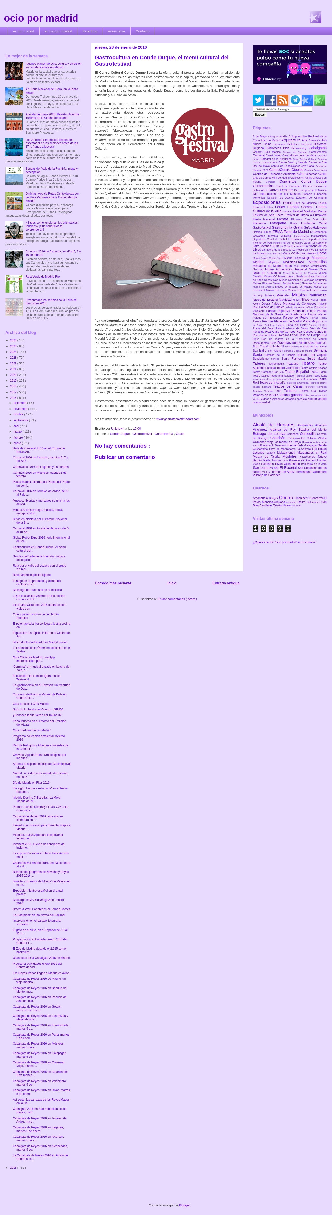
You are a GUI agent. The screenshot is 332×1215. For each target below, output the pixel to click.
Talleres (261, 363)
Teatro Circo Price (289, 368)
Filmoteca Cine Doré (306, 219)
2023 (13, 357)
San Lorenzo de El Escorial (275, 468)
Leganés (259, 452)
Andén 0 (286, 136)
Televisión (321, 386)
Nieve (297, 299)
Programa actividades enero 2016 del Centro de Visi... (37, 965)
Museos (270, 295)
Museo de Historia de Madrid (294, 286)
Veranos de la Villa (266, 395)
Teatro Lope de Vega (264, 379)
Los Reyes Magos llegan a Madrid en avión (41, 973)
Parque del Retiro (296, 317)
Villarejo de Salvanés (266, 475)
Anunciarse (116, 31)
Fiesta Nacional (265, 219)
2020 (13, 375)
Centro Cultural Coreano (313, 159)
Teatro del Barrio (318, 382)
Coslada (307, 442)
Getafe (322, 445)
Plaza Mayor (312, 321)
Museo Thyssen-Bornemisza (309, 283)
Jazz (256, 246)
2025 (13, 346)
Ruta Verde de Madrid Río (43, 276)
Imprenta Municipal (280, 235)
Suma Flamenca (294, 358)
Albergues (274, 136)
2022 (13, 363)
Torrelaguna (304, 471)
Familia (289, 203)
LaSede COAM (291, 253)
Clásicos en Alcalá (301, 177)
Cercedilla (308, 434)
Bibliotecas (275, 148)
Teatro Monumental (306, 379)
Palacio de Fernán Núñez (300, 307)
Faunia (322, 202)
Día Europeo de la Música (310, 190)
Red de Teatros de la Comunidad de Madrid (294, 338)
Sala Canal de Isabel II (269, 346)
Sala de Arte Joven (315, 346)
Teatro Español (297, 372)
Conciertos (290, 181)
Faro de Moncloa (306, 202)
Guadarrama (261, 448)
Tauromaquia (278, 363)
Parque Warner (317, 314)
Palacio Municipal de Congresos (295, 303)
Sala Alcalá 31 (317, 343)
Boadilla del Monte (312, 429)
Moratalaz (292, 502)
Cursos (308, 186)
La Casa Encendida (292, 246)
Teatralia (294, 363)
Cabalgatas (318, 148)
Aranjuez (261, 429)
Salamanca (314, 502)
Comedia (272, 181)
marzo (18, 431)
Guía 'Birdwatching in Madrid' (32, 730)
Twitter (323, 390)
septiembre (21, 420)
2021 (13, 369)
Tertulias (269, 391)
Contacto (143, 31)
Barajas (274, 498)
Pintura (257, 321)
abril (17, 426)
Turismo (291, 391)
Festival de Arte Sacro (269, 215)
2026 (13, 340)
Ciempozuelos (297, 438)
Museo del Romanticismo (304, 290)
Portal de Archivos (275, 325)
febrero (19, 437)
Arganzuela (261, 498)
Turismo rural (309, 390)
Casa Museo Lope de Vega (299, 155)
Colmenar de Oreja (288, 442)
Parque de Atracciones (268, 317)
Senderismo (262, 358)
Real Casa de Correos (280, 331)
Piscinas (268, 321)
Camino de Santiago (296, 152)
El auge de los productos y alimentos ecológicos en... (37, 582)
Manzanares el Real (312, 452)
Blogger (184, 1205)
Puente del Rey (318, 325)
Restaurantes (261, 342)
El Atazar (266, 445)
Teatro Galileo (261, 375)
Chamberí (302, 498)
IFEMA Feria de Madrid (291, 232)
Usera (287, 505)
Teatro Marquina (285, 379)
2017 (13, 392)
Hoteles (258, 231)
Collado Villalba (317, 438)
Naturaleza (318, 295)
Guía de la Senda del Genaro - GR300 (38, 709)
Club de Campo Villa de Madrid (271, 177)
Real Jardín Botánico (266, 335)
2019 (13, 380)
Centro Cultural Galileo (266, 162)
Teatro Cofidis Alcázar (314, 367)
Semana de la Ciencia (281, 354)
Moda (289, 266)
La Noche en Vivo (303, 249)
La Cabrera (304, 448)
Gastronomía (164, 434)
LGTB (276, 246)
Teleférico (310, 386)
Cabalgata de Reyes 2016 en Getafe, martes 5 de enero (37, 1008)
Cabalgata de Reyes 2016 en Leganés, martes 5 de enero (38, 1129)
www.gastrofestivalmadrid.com (178, 419)
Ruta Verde (300, 343)
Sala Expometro (294, 346)
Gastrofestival (143, 434)
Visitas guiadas (292, 395)
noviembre (21, 408)
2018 (13, 386)
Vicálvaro (296, 505)
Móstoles (291, 456)
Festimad (288, 211)
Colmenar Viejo (264, 442)
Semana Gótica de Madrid (299, 350)
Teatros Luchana (263, 386)
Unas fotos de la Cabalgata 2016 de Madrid (41, 958)
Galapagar (311, 445)
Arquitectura (291, 140)
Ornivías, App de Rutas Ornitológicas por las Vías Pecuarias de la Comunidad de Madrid (52, 197)
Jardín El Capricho (315, 242)
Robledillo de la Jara (314, 463)
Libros (322, 253)
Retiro (273, 342)
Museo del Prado (277, 290)
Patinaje (315, 317)
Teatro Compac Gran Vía (269, 371)
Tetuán (278, 505)
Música (301, 294)
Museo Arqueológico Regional (287, 269)
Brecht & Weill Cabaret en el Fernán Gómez (41, 909)
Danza (274, 190)
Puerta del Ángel (264, 328)
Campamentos (318, 151)
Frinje (295, 223)
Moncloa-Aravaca (274, 502)
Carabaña (293, 433)
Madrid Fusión (293, 257)
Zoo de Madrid (317, 399)
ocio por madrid (41, 18)
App (295, 136)
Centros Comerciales (315, 170)
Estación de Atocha (281, 197)
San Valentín (276, 350)
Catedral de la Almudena (277, 159)
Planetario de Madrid (288, 321)
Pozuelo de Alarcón (303, 460)
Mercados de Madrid (269, 266)
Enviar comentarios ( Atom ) (177, 599)
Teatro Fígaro (318, 371)
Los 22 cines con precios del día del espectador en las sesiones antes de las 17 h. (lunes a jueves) (52, 143)
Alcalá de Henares (275, 424)
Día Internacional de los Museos (278, 194)
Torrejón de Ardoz (283, 471)
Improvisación (302, 236)
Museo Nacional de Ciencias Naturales (303, 279)
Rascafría (268, 464)
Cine (301, 174)
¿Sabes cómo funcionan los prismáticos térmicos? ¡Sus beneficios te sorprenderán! (52, 226)
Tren (279, 391)
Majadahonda (287, 452)
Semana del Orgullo (312, 355)
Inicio (171, 583)
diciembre (20, 403)
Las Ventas (309, 253)
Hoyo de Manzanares (283, 448)
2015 (13, 1167)
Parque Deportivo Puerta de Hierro (291, 311)
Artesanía (315, 140)
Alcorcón (321, 425)
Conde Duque (120, 434)
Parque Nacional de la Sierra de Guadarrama (290, 312)
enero (18, 443)
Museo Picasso (263, 283)
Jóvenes (266, 246)
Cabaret (258, 151)
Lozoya (271, 452)
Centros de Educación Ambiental (275, 174)
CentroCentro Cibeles (286, 170)
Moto (297, 266)
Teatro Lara (320, 375)
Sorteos (276, 358)
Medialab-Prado (296, 262)
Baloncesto (280, 144)
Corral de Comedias (289, 186)
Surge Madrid (317, 358)
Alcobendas (306, 425)
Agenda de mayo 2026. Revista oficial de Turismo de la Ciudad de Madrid (52, 116)
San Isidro (260, 350)
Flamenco (261, 223)
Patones (277, 460)
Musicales (284, 295)
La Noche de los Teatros (277, 249)
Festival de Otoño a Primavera (306, 215)
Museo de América (264, 286)
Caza (296, 159)
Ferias (281, 207)
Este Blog (90, 31)
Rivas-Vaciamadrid (288, 464)
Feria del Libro (264, 207)
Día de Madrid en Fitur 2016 (31, 782)
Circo (322, 174)
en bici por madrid (58, 31)
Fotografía (280, 223)
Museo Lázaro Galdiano (292, 276)
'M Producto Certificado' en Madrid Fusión (40, 642)
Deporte (287, 190)
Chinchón (279, 438)
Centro (287, 497)
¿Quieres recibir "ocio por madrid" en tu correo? (284, 542)
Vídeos (265, 398)
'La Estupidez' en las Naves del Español (39, 915)
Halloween (320, 227)
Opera (267, 303)
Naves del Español (266, 299)
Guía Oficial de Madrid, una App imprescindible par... (34, 659)
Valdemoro (320, 471)
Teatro (310, 363)
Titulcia (266, 472)
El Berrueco (279, 445)
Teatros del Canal (288, 386)
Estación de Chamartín (311, 197)
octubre (19, 414)
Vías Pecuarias (313, 395)
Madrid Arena (276, 258)
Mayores (276, 262)
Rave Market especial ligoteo (32, 575)
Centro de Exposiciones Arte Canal (293, 165)
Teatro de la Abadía (273, 382)
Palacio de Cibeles (272, 307)
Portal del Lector (298, 324)
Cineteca (312, 174)
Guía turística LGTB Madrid (31, 704)
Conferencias (264, 186)
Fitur (324, 219)
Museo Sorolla (282, 283)
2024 (13, 352)
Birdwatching (300, 148)
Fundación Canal (314, 223)
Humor (267, 231)
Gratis (180, 434)
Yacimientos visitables (283, 398)
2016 (13, 398)
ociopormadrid (261, 402)
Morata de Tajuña (267, 456)
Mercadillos (318, 262)
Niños (306, 299)
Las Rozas (319, 449)
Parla (267, 460)
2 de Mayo (260, 136)
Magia (307, 258)
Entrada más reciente (113, 583)
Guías (308, 227)
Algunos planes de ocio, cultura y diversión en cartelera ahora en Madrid (53, 65)
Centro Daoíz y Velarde (294, 162)
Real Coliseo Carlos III (311, 331)
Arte (305, 140)
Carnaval (259, 155)
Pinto (286, 460)
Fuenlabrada (295, 445)
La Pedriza (274, 253)
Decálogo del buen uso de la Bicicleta (37, 590)
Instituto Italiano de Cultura (288, 242)
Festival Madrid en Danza (310, 211)
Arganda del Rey (284, 429)
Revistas (284, 343)
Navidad (286, 299)
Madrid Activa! (261, 258)
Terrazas (258, 391)
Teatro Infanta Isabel (282, 375)
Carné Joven (274, 155)
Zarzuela (302, 398)
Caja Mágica (273, 151)
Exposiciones (268, 202)
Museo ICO (271, 276)
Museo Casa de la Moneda (301, 273)
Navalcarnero (309, 456)
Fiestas (284, 219)
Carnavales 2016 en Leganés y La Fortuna (41, 467)
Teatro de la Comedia (297, 382)
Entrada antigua (226, 583)
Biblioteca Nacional (300, 144)
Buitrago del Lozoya (270, 434)
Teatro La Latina (304, 375)
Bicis (287, 148)
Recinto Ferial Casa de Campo (300, 335)
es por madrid (23, 31)
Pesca (323, 317)
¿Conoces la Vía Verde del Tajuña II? (37, 715)
